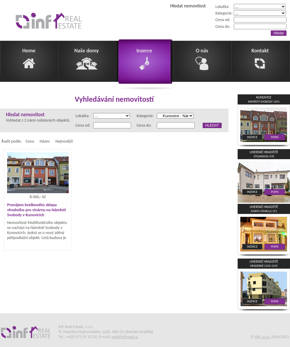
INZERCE (252, 137)
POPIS (274, 137)
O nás (202, 58)
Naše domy (86, 58)
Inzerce (144, 58)
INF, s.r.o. (262, 336)
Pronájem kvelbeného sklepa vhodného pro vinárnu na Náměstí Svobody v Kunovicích (36, 209)
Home (29, 58)
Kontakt (260, 58)
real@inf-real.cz (125, 336)
